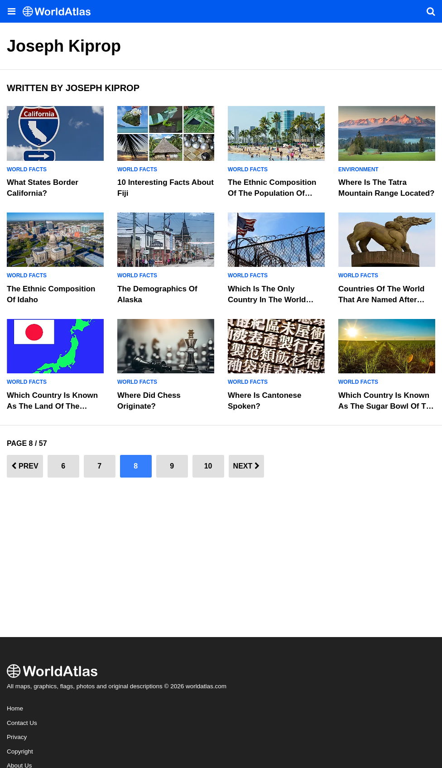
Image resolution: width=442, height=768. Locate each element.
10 (208, 466)
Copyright (20, 751)
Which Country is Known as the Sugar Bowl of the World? (386, 406)
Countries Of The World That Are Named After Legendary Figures (381, 300)
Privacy (17, 737)
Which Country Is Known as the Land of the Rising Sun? (52, 406)
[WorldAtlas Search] (430, 11)
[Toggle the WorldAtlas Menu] (11, 11)
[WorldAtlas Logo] (60, 11)
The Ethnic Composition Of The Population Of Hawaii (272, 193)
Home (15, 708)
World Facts (27, 169)
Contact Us (22, 723)
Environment (358, 169)
